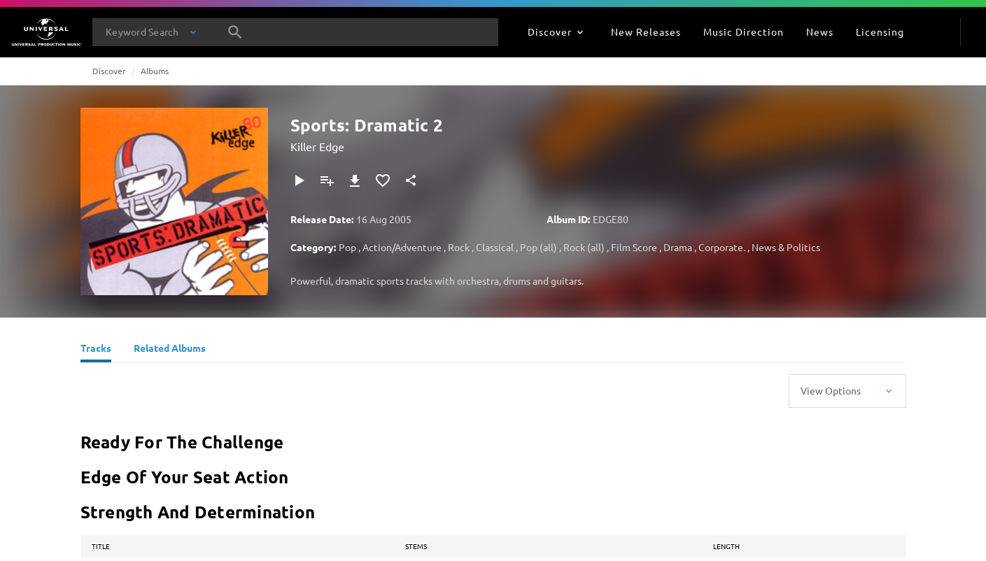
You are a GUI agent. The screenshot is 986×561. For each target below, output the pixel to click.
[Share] (410, 180)
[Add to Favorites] (382, 180)
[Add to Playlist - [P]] (326, 180)
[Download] (354, 180)
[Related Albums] (170, 350)
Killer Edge (317, 146)
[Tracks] (95, 350)
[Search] (235, 32)
